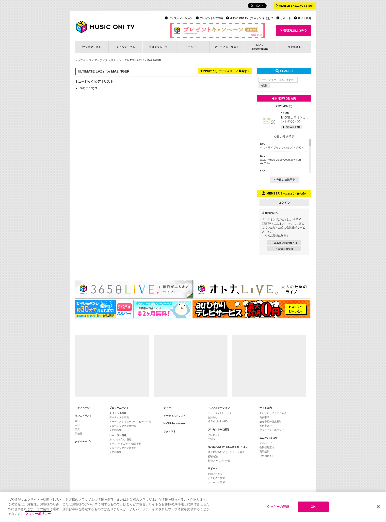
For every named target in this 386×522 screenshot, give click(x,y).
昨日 (77, 421)
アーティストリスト (226, 46)
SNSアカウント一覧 (219, 460)
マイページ (265, 443)
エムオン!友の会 (268, 437)
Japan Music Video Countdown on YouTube (280, 159)
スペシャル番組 (118, 413)
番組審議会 (265, 425)
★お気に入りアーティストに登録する (225, 71)
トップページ (83, 60)
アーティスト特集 (119, 417)
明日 (77, 429)
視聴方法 (213, 456)
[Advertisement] (112, 366)
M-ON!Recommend (260, 47)
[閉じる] (378, 506)
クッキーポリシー (38, 514)
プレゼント (214, 434)
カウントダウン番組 (120, 439)
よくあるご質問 (216, 478)
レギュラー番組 (118, 435)
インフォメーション (180, 18)
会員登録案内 (266, 447)
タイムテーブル (125, 46)
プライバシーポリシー (271, 430)
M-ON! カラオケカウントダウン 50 (294, 117)
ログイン (284, 203)
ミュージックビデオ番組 (122, 448)
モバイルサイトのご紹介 (273, 413)
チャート (193, 46)
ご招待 (211, 439)
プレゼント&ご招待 (211, 18)
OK (313, 506)
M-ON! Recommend (174, 423)
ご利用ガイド (266, 455)
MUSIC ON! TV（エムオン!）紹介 (226, 452)
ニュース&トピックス (220, 413)
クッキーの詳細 (216, 482)
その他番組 (115, 452)
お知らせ (213, 417)
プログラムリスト (159, 46)
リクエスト (294, 46)
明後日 (78, 433)
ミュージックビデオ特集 (122, 425)
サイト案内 (304, 18)
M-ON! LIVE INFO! (218, 421)
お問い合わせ (215, 474)
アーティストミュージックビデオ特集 (130, 421)
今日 (77, 425)
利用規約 (264, 451)
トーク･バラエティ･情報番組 (125, 443)
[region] (193, 507)
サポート (285, 18)
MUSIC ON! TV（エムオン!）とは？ (251, 18)
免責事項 (264, 417)
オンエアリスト (91, 46)
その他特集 (115, 430)
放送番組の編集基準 (270, 421)
